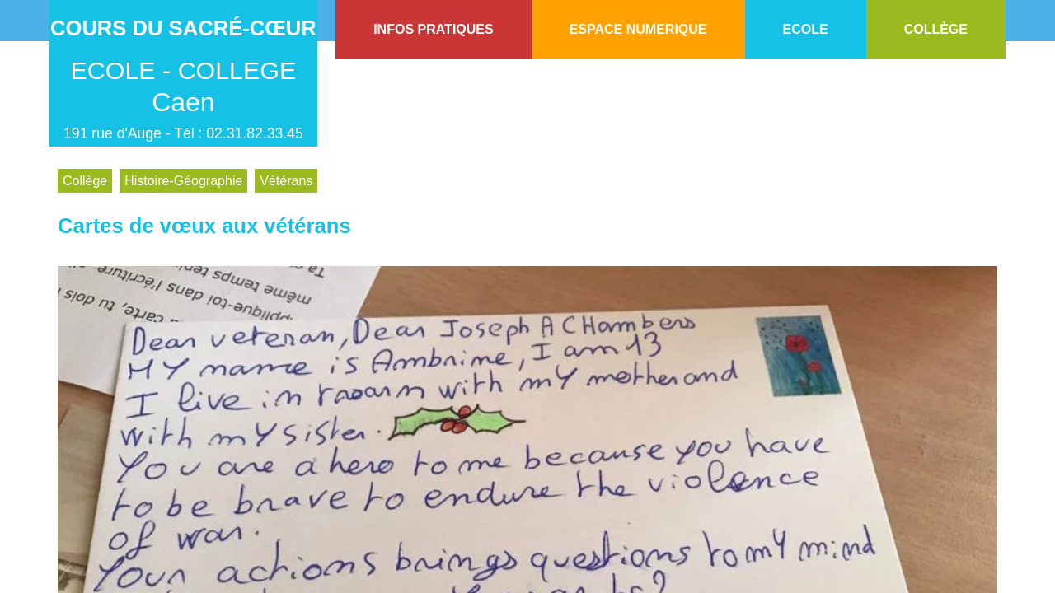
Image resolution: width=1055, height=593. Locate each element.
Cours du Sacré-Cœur (183, 28)
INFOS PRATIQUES (433, 29)
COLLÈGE (936, 29)
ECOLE (805, 29)
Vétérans (286, 181)
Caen (183, 102)
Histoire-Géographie (183, 181)
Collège (85, 181)
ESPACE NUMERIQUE (638, 29)
